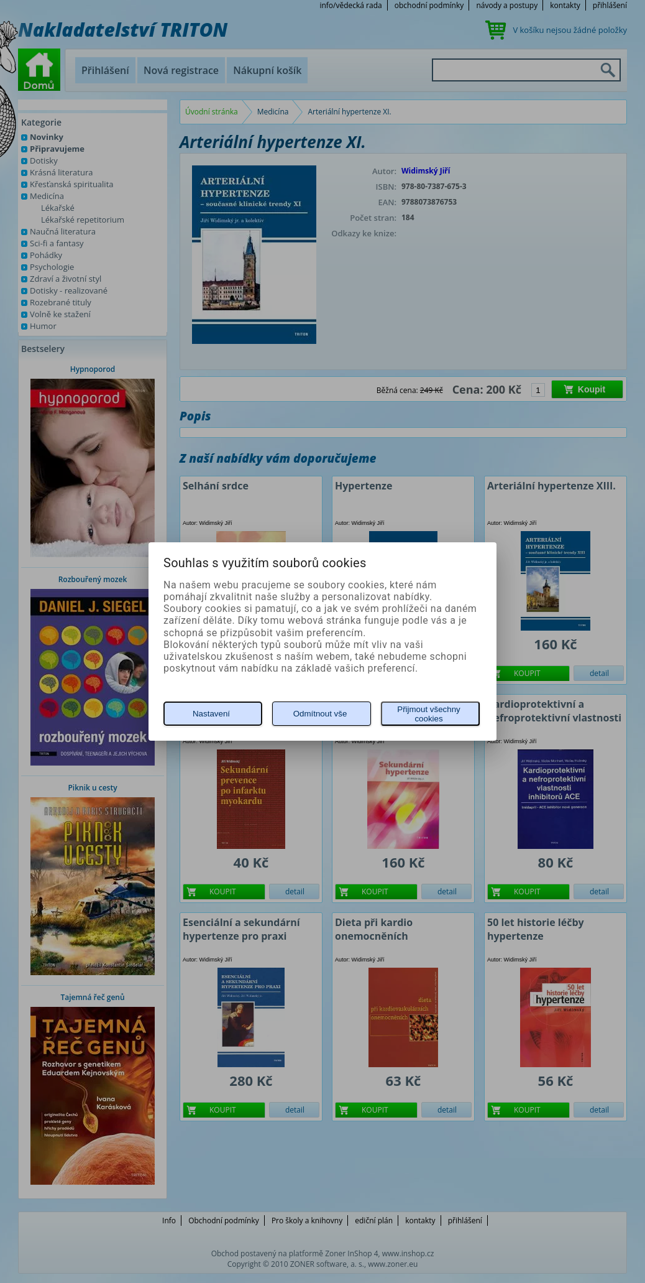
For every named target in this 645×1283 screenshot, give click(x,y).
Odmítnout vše (320, 713)
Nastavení (211, 713)
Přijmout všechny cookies (428, 714)
